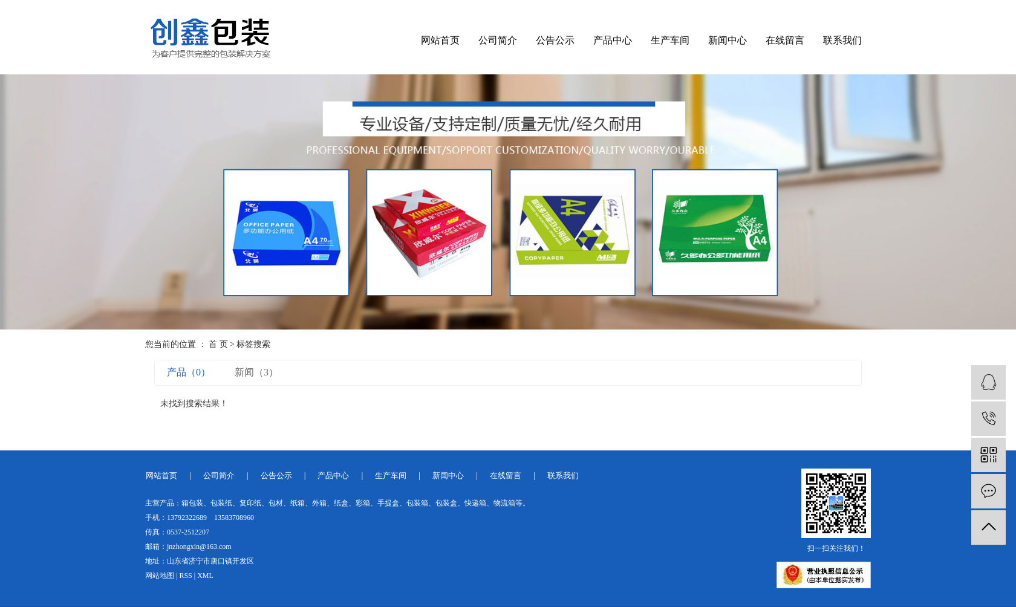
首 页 (218, 344)
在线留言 (785, 40)
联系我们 (842, 40)
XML (205, 575)
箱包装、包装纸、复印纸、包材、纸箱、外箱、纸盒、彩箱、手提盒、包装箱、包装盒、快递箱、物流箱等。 (355, 503)
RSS (185, 575)
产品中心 (612, 40)
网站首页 (440, 40)
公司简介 (497, 40)
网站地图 (159, 575)
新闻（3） (256, 372)
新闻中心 (727, 40)
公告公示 (555, 40)
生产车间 (670, 40)
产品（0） (188, 372)
